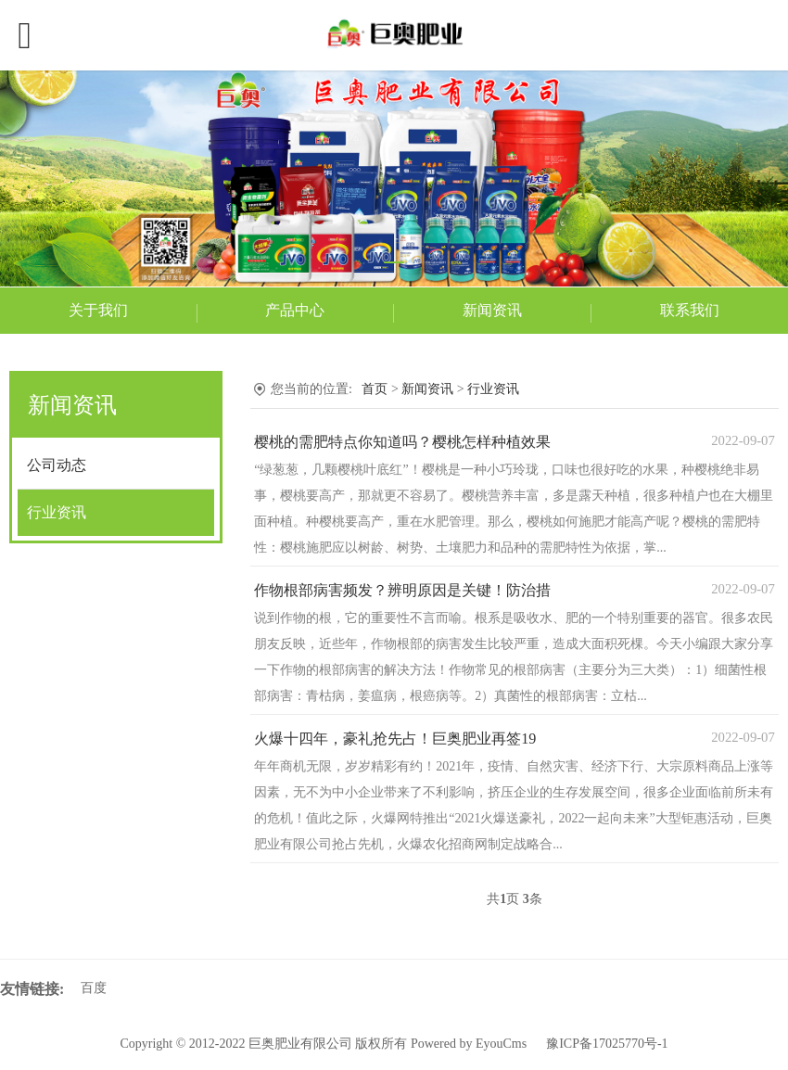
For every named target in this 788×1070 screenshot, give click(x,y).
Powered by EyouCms (467, 1044)
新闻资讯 (492, 310)
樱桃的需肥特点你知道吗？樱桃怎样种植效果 (402, 442)
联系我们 (689, 310)
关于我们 (98, 310)
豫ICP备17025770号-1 (606, 1044)
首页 (375, 389)
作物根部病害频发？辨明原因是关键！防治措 (402, 590)
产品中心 (294, 310)
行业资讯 (56, 512)
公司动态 (56, 465)
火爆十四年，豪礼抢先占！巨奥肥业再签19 (395, 738)
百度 (94, 988)
